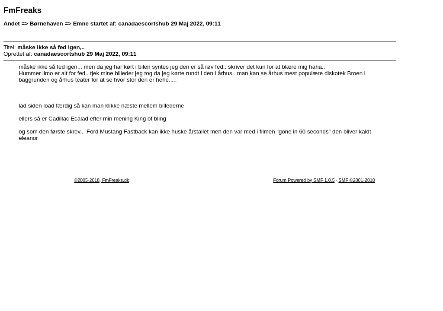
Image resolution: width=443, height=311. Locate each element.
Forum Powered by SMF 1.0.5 (303, 180)
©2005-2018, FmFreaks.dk (101, 180)
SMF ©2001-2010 (356, 180)
